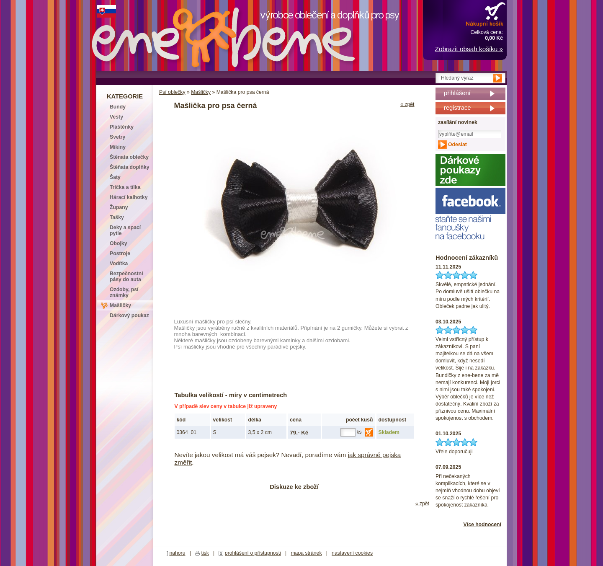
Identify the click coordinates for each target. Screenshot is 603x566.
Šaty (115, 177)
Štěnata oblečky (129, 157)
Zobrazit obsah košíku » (469, 48)
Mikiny (118, 147)
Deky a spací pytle (125, 230)
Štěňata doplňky (129, 167)
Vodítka (119, 263)
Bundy (118, 107)
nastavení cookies (352, 553)
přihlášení (457, 93)
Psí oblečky (172, 92)
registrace (457, 107)
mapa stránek (306, 553)
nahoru (177, 553)
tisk (205, 553)
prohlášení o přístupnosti (253, 553)
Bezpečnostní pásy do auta (126, 276)
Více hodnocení (482, 524)
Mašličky (201, 92)
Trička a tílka (125, 187)
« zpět (407, 104)
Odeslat (457, 144)
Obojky (118, 243)
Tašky (117, 217)
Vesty (116, 117)
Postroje (120, 253)
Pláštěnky (122, 127)
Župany (119, 207)
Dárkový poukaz (129, 315)
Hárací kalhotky (128, 197)
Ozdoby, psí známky (124, 292)
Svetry (117, 137)
